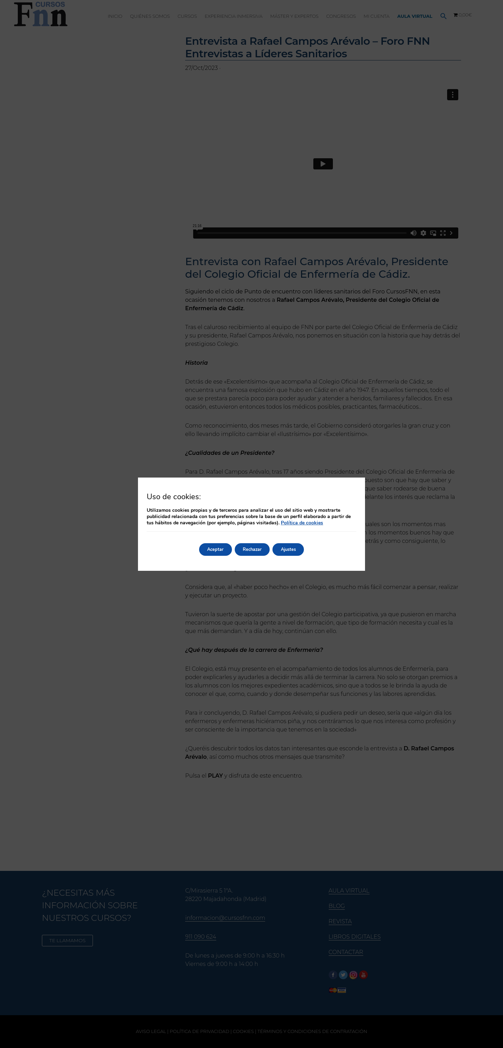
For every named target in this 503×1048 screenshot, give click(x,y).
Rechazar (251, 549)
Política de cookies (302, 522)
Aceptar (209, 549)
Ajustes (294, 549)
